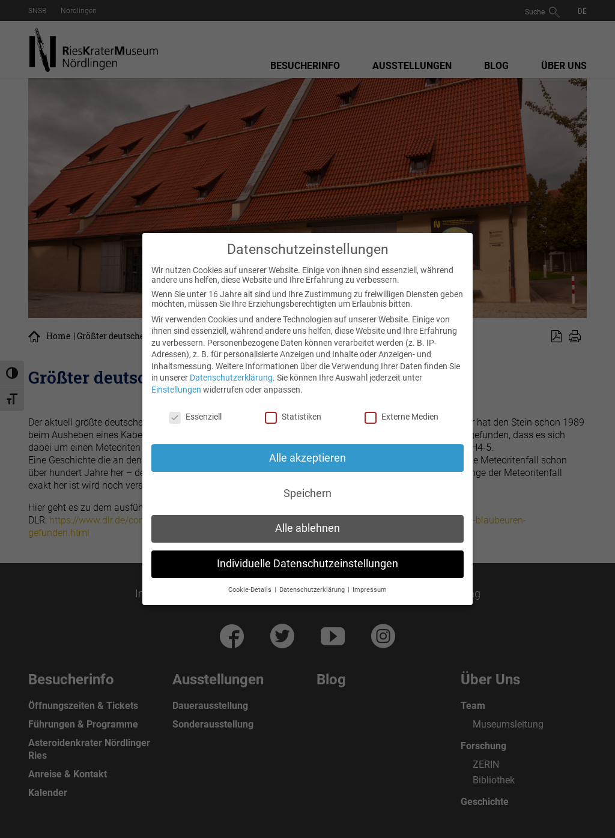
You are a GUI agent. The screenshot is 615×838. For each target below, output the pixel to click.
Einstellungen (176, 389)
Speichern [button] (307, 493)
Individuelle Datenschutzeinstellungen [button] (307, 564)
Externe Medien (401, 416)
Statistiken (293, 416)
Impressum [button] (370, 590)
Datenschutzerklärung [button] (313, 590)
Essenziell (195, 416)
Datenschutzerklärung (231, 377)
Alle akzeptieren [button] (307, 458)
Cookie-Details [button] (250, 590)
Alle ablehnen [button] (307, 528)
